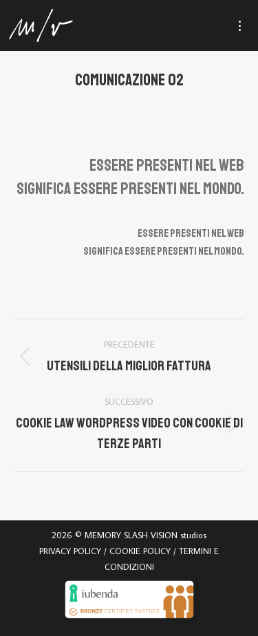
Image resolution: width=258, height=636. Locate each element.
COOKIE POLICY (140, 550)
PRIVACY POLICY (70, 550)
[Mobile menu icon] (246, 25)
